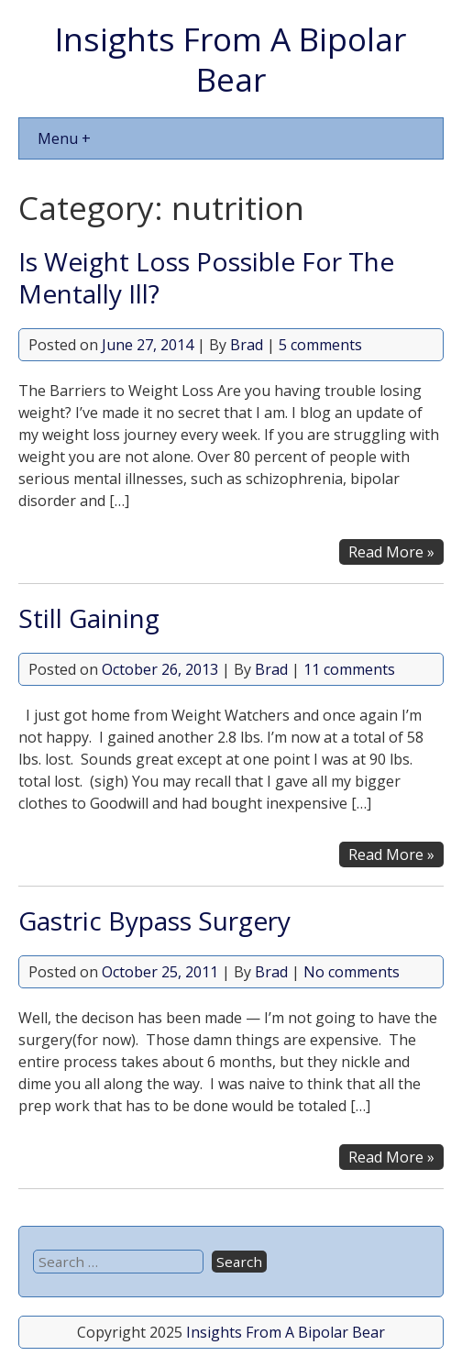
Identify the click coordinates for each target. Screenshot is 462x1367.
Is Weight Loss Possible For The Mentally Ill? (206, 277)
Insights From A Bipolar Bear (230, 59)
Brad (246, 345)
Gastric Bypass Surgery (154, 920)
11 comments (349, 669)
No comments (351, 972)
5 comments (320, 345)
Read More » (391, 552)
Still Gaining (89, 618)
